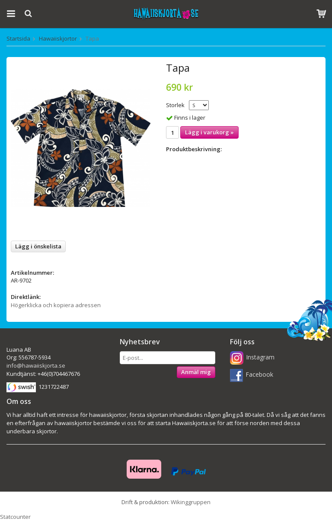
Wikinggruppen (191, 502)
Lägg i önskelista (38, 246)
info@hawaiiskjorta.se (35, 365)
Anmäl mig (196, 372)
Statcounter (15, 517)
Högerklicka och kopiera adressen (56, 305)
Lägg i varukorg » (209, 132)
